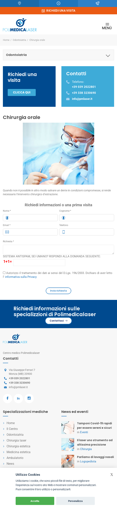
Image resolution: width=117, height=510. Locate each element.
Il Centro (12, 429)
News (10, 464)
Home (6, 40)
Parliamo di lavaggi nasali (95, 457)
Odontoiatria (19, 40)
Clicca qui (22, 92)
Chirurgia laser (16, 440)
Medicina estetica (19, 452)
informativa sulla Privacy (21, 277)
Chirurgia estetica (18, 446)
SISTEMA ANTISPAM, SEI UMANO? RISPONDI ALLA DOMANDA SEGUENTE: (52, 256)
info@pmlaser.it (18, 387)
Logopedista (88, 461)
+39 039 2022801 (19, 378)
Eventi (84, 432)
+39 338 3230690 (19, 382)
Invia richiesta (58, 290)
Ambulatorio (15, 458)
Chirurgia (86, 449)
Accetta (35, 501)
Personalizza (75, 501)
